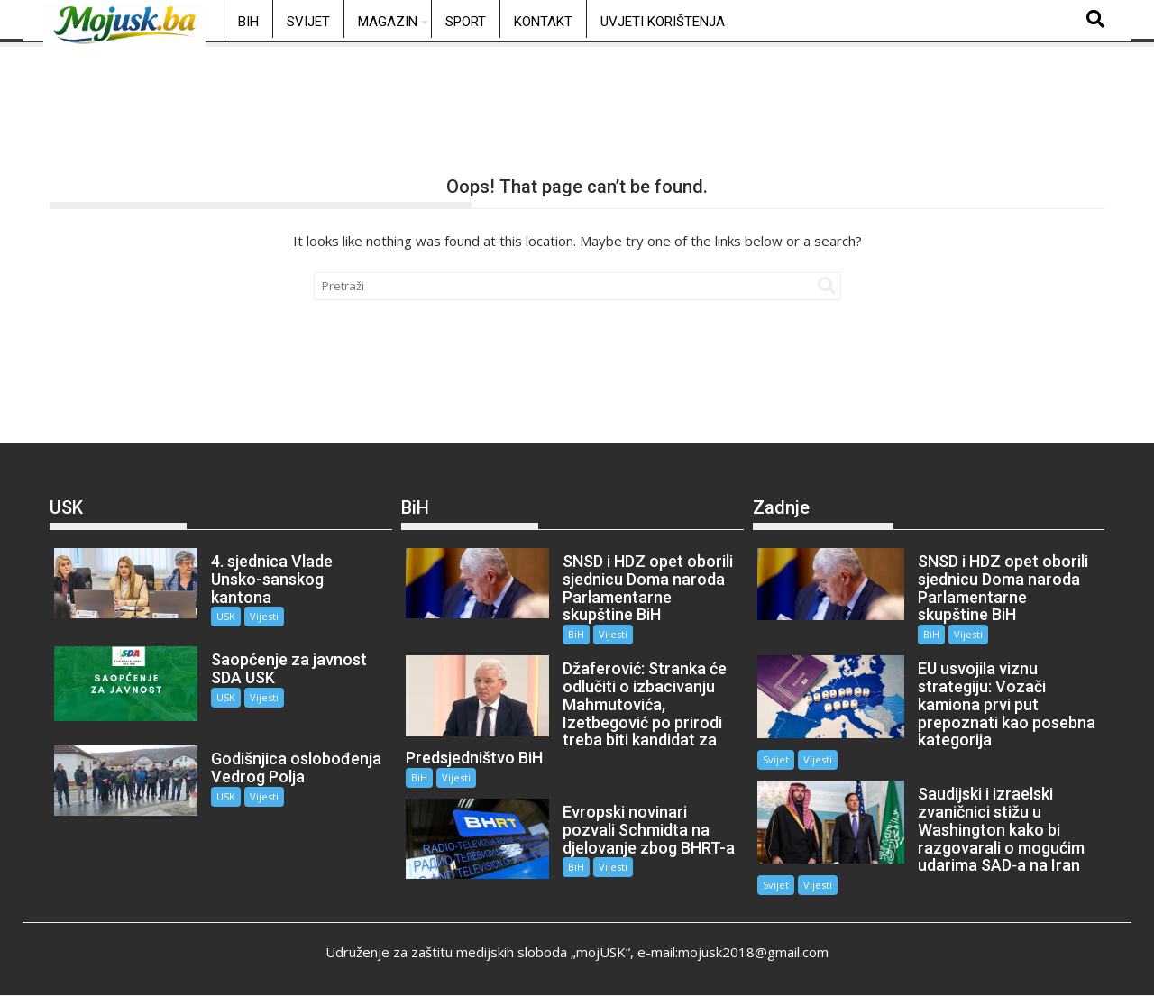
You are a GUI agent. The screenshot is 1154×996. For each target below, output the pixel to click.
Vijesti (264, 616)
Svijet (308, 22)
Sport (465, 22)
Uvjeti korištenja (662, 22)
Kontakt (543, 22)
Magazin (387, 22)
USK (225, 616)
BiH (248, 22)
